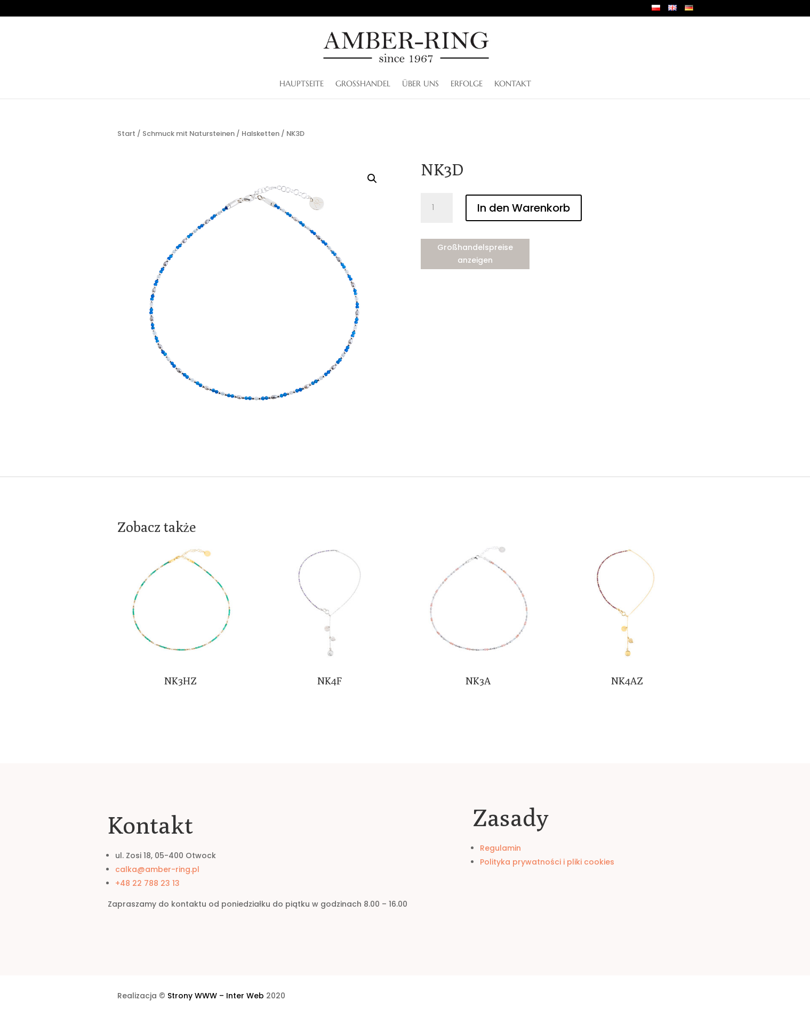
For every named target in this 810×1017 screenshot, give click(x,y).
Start (126, 133)
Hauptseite (301, 84)
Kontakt (512, 84)
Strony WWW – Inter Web (215, 995)
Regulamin (500, 848)
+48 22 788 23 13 (147, 883)
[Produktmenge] (437, 208)
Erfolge (467, 84)
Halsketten (260, 133)
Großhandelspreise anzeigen (475, 253)
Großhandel (362, 84)
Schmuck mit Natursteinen (188, 133)
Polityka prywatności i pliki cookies (547, 862)
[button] (372, 178)
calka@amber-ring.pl (157, 869)
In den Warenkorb (523, 207)
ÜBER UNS (420, 84)
